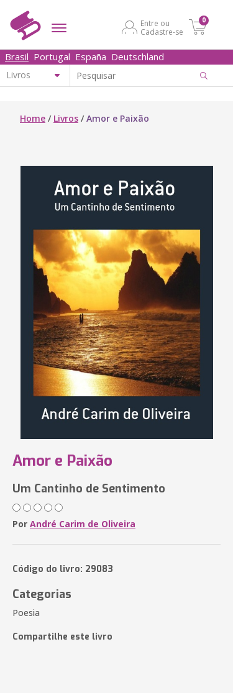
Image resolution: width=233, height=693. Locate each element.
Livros (65, 118)
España (90, 56)
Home (32, 118)
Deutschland (137, 56)
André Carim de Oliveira (82, 524)
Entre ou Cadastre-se (161, 27)
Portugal (52, 56)
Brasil (17, 56)
